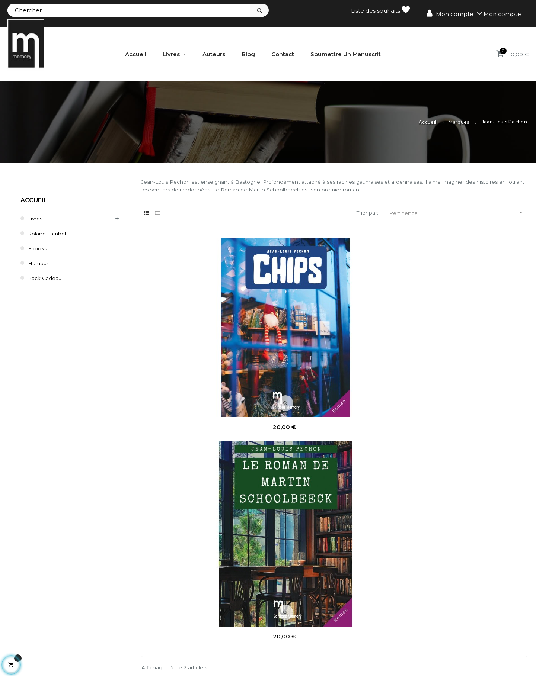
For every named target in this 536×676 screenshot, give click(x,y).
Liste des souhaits (380, 10)
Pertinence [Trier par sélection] (458, 214)
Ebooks (38, 247)
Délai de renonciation (456, 623)
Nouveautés (337, 610)
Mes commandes (211, 597)
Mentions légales (450, 597)
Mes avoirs (201, 610)
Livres (36, 218)
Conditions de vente (454, 610)
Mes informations (211, 635)
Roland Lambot (50, 232)
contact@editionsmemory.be (50, 648)
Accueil (33, 199)
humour (40, 262)
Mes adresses (206, 623)
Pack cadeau (47, 277)
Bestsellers (335, 623)
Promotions (336, 597)
